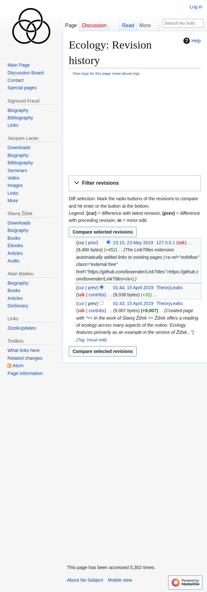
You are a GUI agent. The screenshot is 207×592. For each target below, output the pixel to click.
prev (92, 242)
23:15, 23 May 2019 (133, 242)
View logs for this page (92, 73)
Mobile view (120, 580)
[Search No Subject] (183, 23)
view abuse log (125, 73)
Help (191, 41)
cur (81, 287)
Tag (81, 340)
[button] (134, 183)
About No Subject (85, 580)
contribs (96, 294)
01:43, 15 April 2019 (133, 303)
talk (181, 242)
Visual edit (95, 340)
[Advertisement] (135, 126)
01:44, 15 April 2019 (133, 287)
